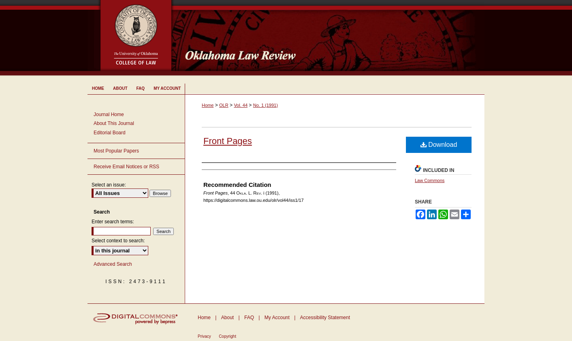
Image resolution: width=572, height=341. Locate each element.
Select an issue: (109, 185)
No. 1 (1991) (265, 105)
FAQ (249, 317)
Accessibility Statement (325, 317)
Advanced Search (113, 264)
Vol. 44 (241, 105)
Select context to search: (118, 241)
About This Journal (114, 123)
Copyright (227, 336)
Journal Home (109, 114)
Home (207, 105)
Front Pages (227, 141)
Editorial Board (110, 133)
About (227, 317)
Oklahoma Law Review (331, 38)
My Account (277, 317)
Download (438, 144)
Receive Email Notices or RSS (126, 166)
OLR (223, 105)
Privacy (204, 336)
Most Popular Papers (116, 151)
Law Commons (429, 180)
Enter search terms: (113, 222)
